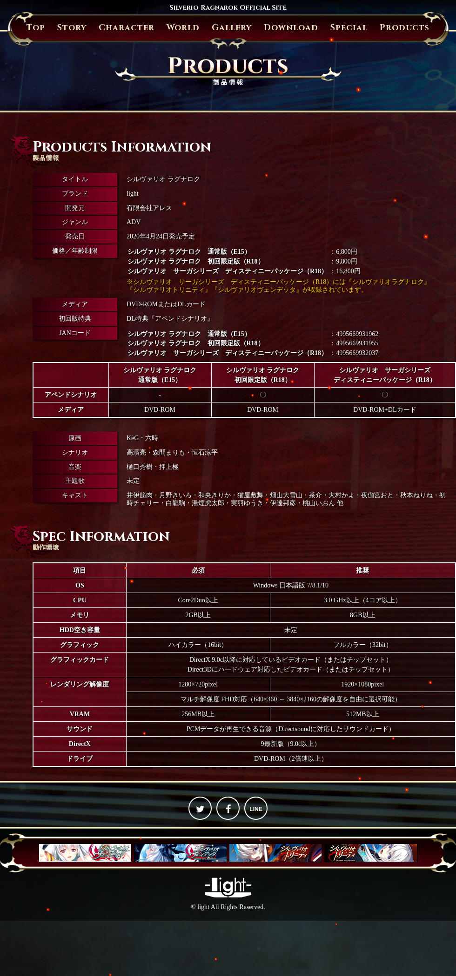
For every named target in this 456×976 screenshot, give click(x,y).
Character (126, 27)
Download (291, 27)
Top (36, 27)
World (183, 27)
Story (72, 27)
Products (404, 27)
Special (349, 27)
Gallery (232, 27)
